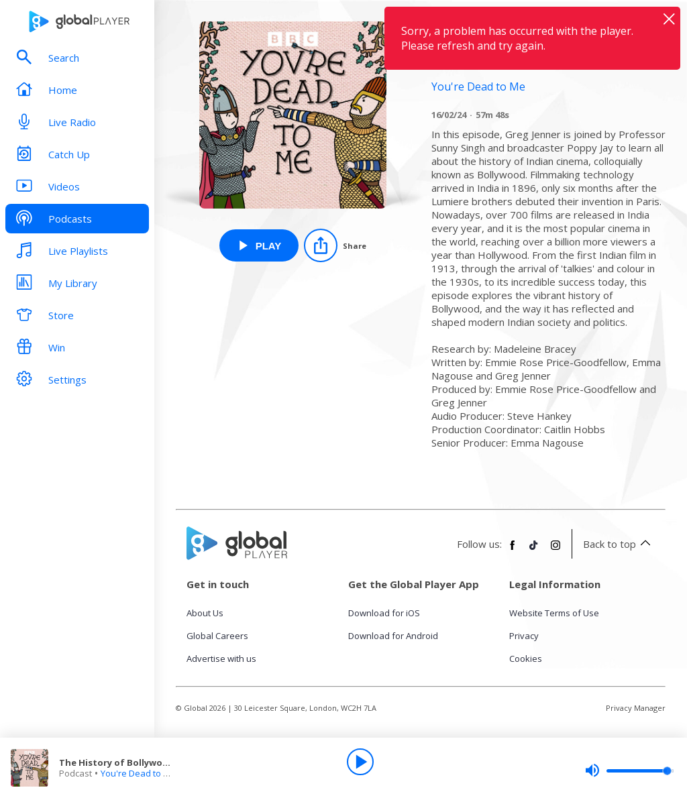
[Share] (335, 245)
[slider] (629, 770)
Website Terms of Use (554, 613)
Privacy (524, 636)
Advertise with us (221, 658)
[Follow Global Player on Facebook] (512, 550)
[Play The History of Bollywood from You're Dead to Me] (259, 245)
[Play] (360, 761)
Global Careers (217, 636)
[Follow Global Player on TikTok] (534, 550)
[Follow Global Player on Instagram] (555, 550)
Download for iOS (384, 613)
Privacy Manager (636, 707)
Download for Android (393, 636)
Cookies (525, 658)
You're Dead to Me (138, 773)
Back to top (619, 544)
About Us (205, 613)
